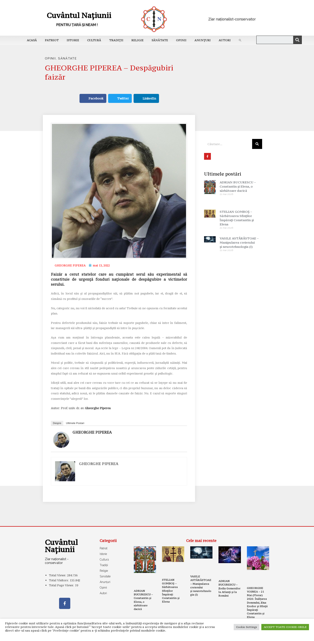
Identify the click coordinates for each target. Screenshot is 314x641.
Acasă (32, 40)
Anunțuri (202, 40)
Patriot (52, 40)
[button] (240, 40)
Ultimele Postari (75, 423)
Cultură (94, 40)
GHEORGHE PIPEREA (92, 432)
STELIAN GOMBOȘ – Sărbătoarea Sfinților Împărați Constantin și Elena (237, 218)
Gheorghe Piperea (98, 408)
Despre (57, 423)
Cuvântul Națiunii (79, 15)
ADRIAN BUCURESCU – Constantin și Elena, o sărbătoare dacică (238, 186)
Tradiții (116, 40)
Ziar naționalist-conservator (232, 19)
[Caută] (297, 40)
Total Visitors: (59, 580)
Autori (225, 40)
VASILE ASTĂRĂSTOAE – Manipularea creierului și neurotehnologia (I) (239, 242)
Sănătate (160, 40)
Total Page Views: (62, 585)
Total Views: (58, 575)
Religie (137, 40)
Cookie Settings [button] (246, 627)
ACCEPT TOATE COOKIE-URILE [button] (285, 627)
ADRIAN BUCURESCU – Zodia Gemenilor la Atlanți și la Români (229, 588)
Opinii (181, 40)
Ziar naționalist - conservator (56, 561)
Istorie (73, 40)
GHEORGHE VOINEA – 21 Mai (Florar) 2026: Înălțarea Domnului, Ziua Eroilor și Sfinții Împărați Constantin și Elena (257, 602)
